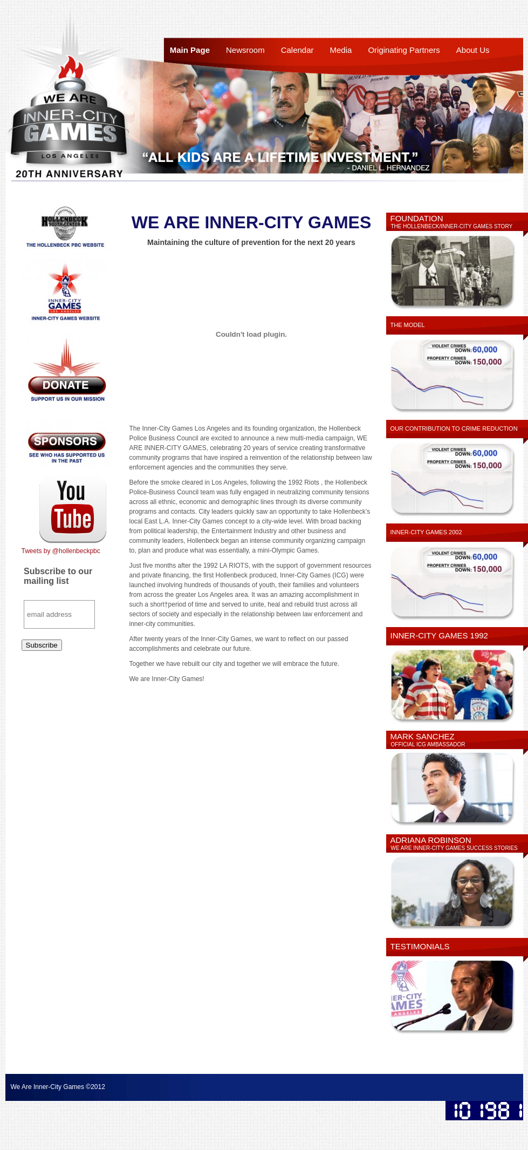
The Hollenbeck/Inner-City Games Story (452, 226)
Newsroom (245, 50)
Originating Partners (404, 50)
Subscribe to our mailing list (58, 576)
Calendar (297, 50)
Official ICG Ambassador (428, 744)
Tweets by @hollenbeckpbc (61, 551)
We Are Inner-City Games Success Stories (454, 848)
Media (341, 50)
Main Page (190, 50)
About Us (473, 50)
